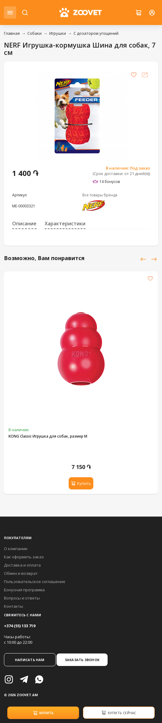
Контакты (13, 606)
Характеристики (65, 223)
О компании (15, 548)
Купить (43, 712)
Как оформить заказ (24, 557)
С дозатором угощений (96, 33)
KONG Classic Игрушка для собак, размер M (48, 436)
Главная (12, 33)
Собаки (34, 33)
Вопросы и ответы (22, 598)
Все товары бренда (99, 195)
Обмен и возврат (21, 573)
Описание (24, 223)
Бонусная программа (24, 589)
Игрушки (57, 33)
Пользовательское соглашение (34, 581)
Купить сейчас (118, 712)
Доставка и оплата (22, 565)
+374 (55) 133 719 (19, 625)
